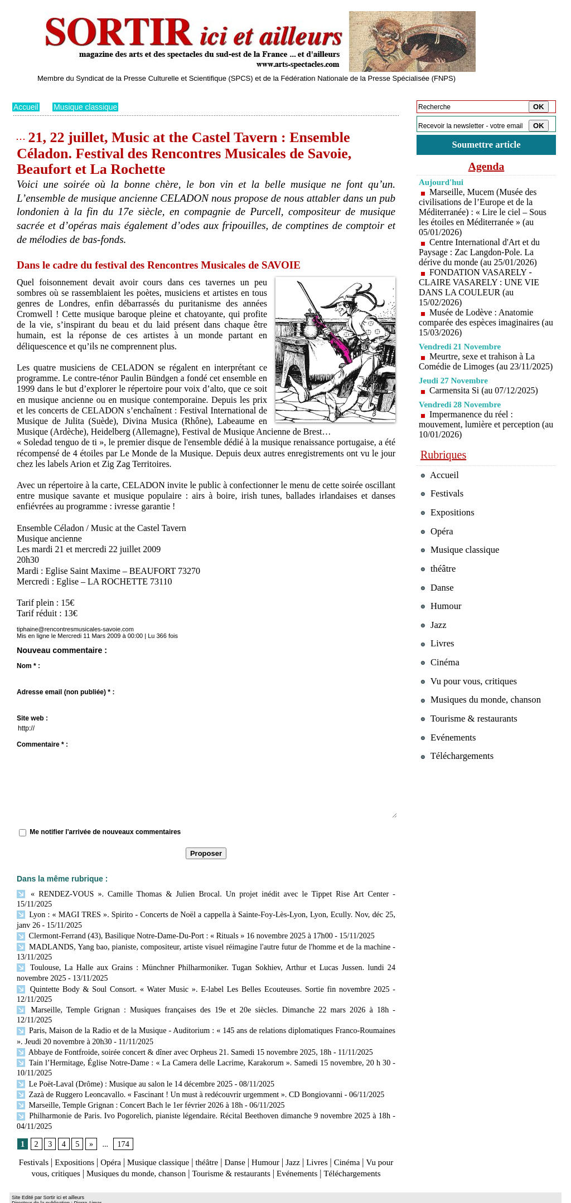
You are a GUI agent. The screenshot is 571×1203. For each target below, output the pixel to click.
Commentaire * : (42, 744)
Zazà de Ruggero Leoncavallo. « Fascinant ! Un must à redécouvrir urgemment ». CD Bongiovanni (178, 1066)
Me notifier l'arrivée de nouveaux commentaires (105, 832)
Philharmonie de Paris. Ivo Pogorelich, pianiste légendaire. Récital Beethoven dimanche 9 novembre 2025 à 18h (203, 1086)
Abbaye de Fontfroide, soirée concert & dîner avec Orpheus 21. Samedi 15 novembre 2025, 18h (172, 1025)
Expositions (77, 1133)
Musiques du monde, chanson (173, 1143)
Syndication (75, 1195)
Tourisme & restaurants (274, 1143)
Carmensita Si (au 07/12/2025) (484, 400)
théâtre (217, 1133)
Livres (332, 1133)
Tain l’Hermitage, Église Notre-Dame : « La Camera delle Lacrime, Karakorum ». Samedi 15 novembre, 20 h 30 (203, 1035)
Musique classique (86, 107)
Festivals (34, 1133)
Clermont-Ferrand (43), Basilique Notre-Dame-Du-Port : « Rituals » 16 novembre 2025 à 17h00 (173, 923)
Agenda (486, 166)
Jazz (307, 1133)
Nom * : (28, 666)
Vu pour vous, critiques (469, 693)
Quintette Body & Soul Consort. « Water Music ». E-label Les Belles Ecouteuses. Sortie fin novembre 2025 (203, 974)
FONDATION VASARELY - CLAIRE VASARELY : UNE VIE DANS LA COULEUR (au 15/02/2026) (479, 287)
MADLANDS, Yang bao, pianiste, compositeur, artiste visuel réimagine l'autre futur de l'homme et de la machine (203, 934)
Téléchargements (206, 1154)
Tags (155, 1195)
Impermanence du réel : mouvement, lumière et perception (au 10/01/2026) (480, 434)
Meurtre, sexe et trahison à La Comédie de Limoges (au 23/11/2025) (477, 366)
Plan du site (27, 1195)
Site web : (32, 718)
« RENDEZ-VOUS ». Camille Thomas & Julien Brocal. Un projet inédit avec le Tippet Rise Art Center (184, 893)
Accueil (25, 107)
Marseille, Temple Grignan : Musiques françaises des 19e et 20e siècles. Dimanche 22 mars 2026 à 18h (184, 995)
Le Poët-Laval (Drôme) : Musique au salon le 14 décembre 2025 (123, 1055)
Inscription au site (120, 1195)
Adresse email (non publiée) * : (65, 692)
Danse (246, 1133)
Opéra (115, 1133)
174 (123, 1115)
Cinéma (364, 1133)
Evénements (343, 1143)
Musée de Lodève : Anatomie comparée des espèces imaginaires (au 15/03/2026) (480, 322)
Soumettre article (486, 144)
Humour (278, 1133)
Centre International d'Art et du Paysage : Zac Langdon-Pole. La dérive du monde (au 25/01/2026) (480, 252)
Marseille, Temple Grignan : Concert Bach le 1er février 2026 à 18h (128, 1076)
